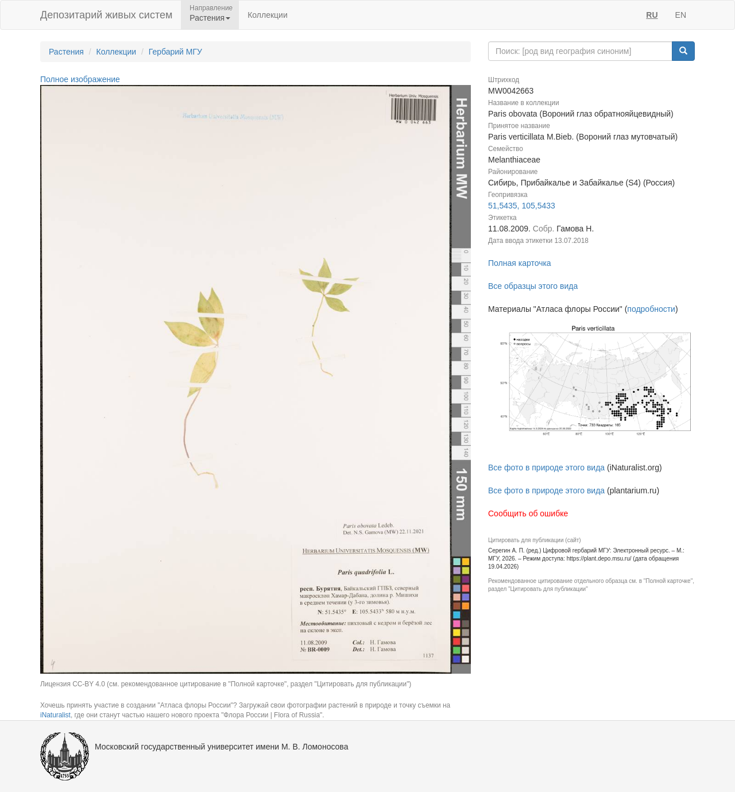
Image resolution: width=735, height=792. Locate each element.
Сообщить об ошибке (528, 513)
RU (651, 15)
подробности (651, 309)
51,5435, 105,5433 (521, 205)
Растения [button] (209, 17)
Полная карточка (519, 263)
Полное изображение (80, 79)
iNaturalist (55, 715)
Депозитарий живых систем (106, 15)
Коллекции (267, 15)
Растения (66, 51)
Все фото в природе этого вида (546, 467)
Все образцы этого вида (533, 286)
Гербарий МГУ (175, 51)
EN (680, 15)
